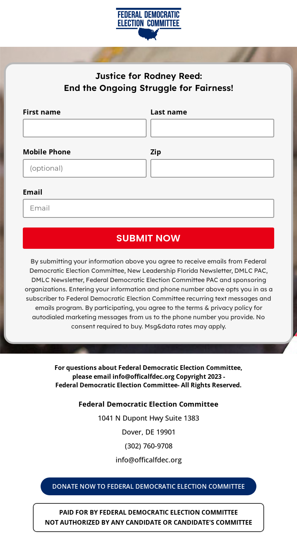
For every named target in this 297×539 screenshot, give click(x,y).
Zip (155, 151)
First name (42, 111)
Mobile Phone (47, 151)
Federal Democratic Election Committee (145, 280)
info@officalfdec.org (149, 459)
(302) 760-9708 (148, 445)
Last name (168, 111)
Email (33, 192)
